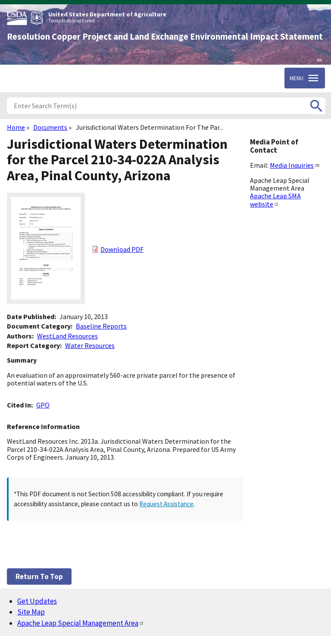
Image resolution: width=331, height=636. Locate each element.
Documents (50, 127)
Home (16, 127)
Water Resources (90, 345)
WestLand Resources (67, 336)
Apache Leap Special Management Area (80, 623)
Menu (296, 78)
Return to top (39, 576)
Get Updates (37, 601)
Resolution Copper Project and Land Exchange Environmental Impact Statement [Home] (165, 36)
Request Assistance (166, 504)
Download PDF (122, 249)
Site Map (31, 612)
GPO (43, 405)
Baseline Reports (101, 326)
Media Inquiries (295, 165)
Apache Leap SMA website (275, 199)
